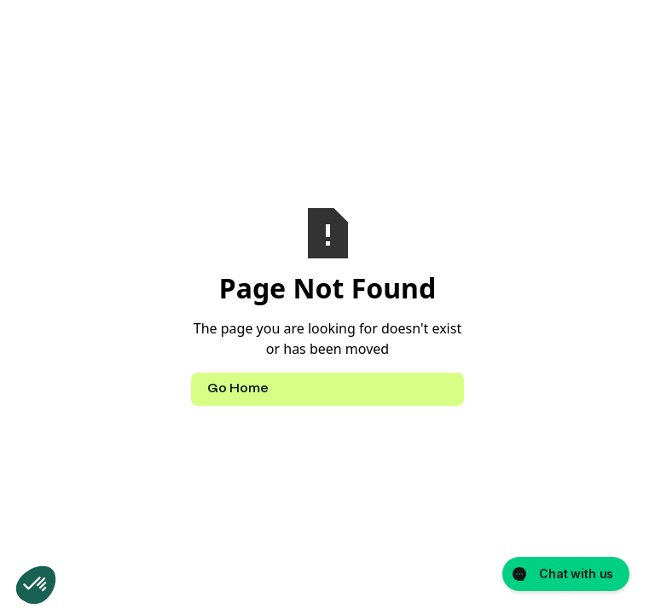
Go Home (238, 389)
